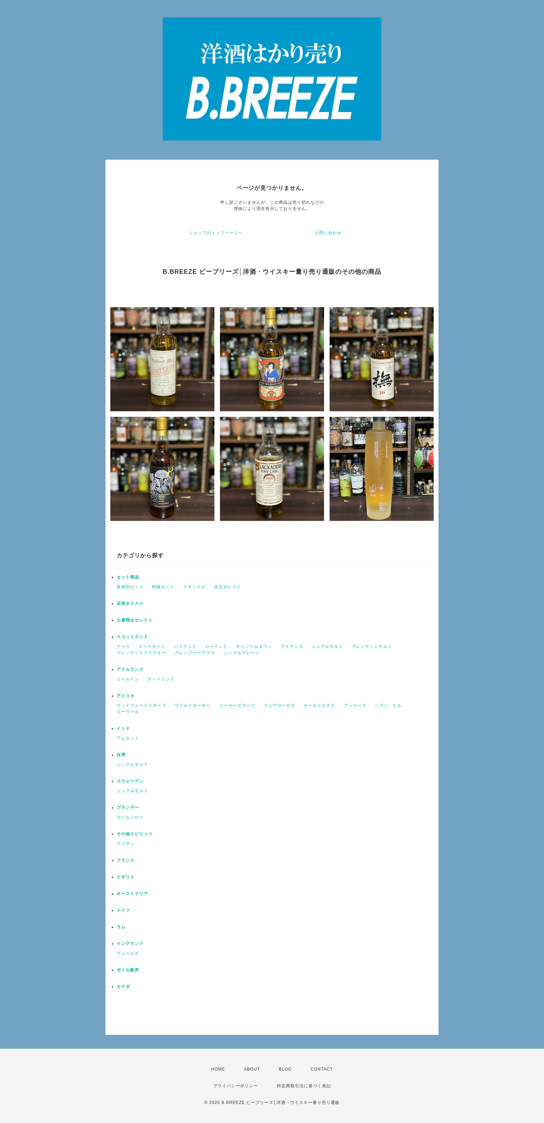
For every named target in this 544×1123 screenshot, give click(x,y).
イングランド (130, 943)
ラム (121, 926)
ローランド (216, 646)
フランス (126, 860)
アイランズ (292, 646)
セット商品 (128, 577)
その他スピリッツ (135, 833)
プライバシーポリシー (235, 1085)
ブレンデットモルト (371, 646)
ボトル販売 (128, 970)
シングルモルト (327, 646)
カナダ (123, 986)
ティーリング (161, 679)
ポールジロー (130, 817)
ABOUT (252, 1069)
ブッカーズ (355, 705)
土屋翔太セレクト (135, 620)
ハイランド (185, 646)
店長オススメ (130, 603)
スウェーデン (130, 781)
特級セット (163, 586)
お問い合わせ (328, 232)
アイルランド (130, 669)
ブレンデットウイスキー (141, 652)
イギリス (126, 877)
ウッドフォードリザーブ (141, 705)
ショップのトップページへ (216, 232)
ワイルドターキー (193, 705)
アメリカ (126, 695)
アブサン (126, 843)
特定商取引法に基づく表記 (304, 1085)
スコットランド (132, 636)
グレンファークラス (195, 652)
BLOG (285, 1069)
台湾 (121, 754)
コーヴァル (128, 711)
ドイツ (123, 910)
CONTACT (322, 1069)
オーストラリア (132, 893)
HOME (218, 1069)
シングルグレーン (242, 652)
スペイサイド (151, 646)
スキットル (194, 586)
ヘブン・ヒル (388, 705)
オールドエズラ (319, 705)
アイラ (123, 646)
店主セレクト (227, 586)
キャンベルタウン (254, 646)
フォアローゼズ (279, 705)
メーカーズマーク (237, 705)
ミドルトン (128, 679)
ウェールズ (128, 953)
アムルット (128, 738)
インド (123, 728)
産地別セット (130, 586)
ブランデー (128, 807)
